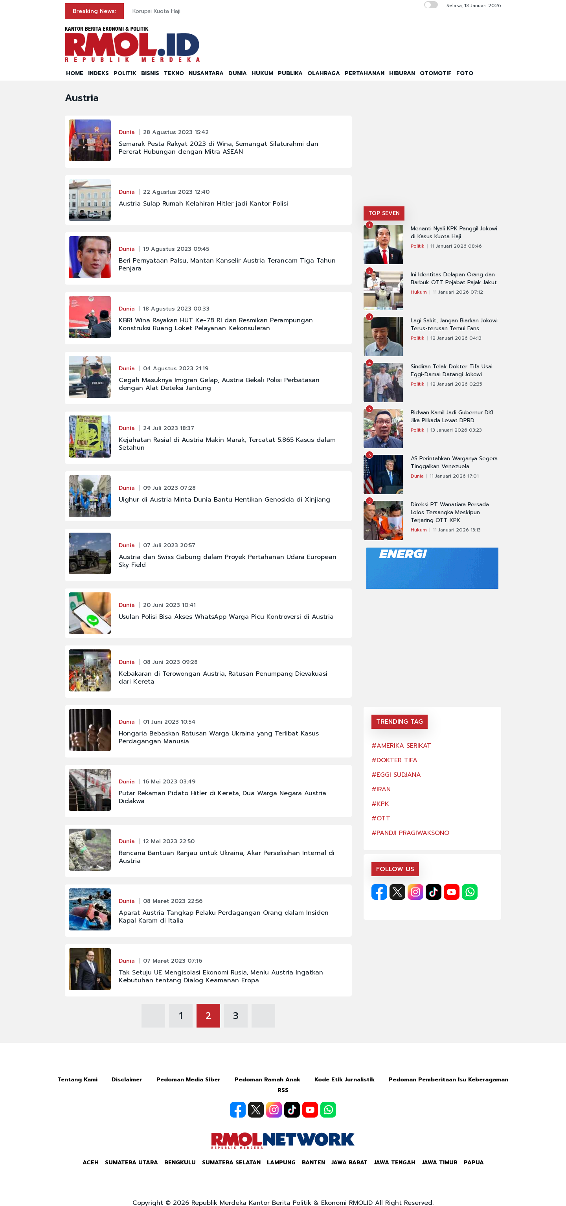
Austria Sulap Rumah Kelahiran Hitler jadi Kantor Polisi (203, 204)
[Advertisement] (432, 147)
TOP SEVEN (384, 213)
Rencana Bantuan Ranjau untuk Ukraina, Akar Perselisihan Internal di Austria (226, 857)
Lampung (281, 1162)
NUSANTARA (206, 73)
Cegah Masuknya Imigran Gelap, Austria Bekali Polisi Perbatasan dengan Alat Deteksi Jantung (219, 384)
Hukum (419, 292)
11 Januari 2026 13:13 (457, 529)
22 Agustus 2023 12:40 (176, 192)
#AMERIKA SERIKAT (401, 745)
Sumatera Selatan (231, 1162)
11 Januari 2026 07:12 (458, 292)
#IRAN (381, 789)
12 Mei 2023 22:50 (169, 841)
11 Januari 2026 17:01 (454, 476)
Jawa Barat (349, 1162)
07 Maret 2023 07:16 (172, 961)
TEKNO (174, 73)
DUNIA (237, 73)
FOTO (464, 73)
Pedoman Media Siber (188, 1079)
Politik (417, 246)
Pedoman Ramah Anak (267, 1079)
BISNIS (150, 73)
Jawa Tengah (394, 1162)
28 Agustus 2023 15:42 (176, 132)
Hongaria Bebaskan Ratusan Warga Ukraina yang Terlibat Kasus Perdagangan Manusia (219, 737)
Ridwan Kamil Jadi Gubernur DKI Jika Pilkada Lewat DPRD (452, 417)
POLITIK (125, 73)
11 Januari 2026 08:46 (456, 246)
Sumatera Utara (131, 1162)
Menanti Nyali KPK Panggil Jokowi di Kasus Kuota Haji (454, 233)
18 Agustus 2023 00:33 (176, 309)
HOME (74, 73)
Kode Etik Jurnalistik (344, 1079)
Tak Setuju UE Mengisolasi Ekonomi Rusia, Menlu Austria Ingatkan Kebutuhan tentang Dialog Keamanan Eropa (221, 976)
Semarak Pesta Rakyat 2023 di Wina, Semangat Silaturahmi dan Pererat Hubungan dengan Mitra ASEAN (218, 148)
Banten (313, 1162)
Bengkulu (180, 1162)
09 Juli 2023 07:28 (169, 488)
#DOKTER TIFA (394, 760)
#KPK (380, 804)
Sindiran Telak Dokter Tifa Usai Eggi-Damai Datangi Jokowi (451, 371)
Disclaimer (127, 1079)
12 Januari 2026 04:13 (455, 338)
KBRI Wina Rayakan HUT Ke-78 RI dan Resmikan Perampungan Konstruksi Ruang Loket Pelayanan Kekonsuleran (216, 324)
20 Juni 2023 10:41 (169, 605)
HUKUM (262, 73)
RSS (283, 1090)
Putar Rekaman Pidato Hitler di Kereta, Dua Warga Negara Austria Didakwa (222, 797)
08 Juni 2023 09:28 (170, 662)
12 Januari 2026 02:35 (456, 384)
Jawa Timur (440, 1162)
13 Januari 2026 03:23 (456, 430)
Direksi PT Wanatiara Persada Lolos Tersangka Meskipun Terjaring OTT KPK (450, 512)
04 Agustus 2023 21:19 (175, 368)
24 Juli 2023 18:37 (168, 428)
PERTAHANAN (364, 73)
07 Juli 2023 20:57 (169, 545)
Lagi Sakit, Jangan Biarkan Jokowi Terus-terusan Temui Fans (454, 325)
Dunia (127, 132)
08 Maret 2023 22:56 (172, 901)
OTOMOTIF (436, 73)
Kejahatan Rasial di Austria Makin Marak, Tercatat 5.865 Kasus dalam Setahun (227, 444)
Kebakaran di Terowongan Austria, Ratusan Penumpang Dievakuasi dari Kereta (223, 678)
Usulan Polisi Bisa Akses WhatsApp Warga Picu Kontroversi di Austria (226, 617)
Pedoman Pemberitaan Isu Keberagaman (448, 1079)
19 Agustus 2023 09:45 (176, 249)
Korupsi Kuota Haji (156, 11)
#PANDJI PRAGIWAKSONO (410, 833)
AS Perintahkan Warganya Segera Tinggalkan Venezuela (454, 463)
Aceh (91, 1162)
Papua (474, 1162)
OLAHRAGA (323, 73)
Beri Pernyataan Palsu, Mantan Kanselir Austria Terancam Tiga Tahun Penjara (227, 264)
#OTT (380, 818)
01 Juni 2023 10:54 (169, 722)
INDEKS (98, 73)
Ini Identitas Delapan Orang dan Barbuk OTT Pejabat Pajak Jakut (454, 279)
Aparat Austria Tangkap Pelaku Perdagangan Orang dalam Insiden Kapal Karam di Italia (224, 917)
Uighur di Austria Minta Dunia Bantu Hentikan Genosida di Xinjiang (224, 500)
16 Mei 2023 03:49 (169, 782)
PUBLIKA (290, 73)
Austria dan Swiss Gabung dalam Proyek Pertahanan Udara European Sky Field (227, 561)
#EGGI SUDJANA (396, 774)
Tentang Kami (77, 1079)
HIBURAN (402, 73)
